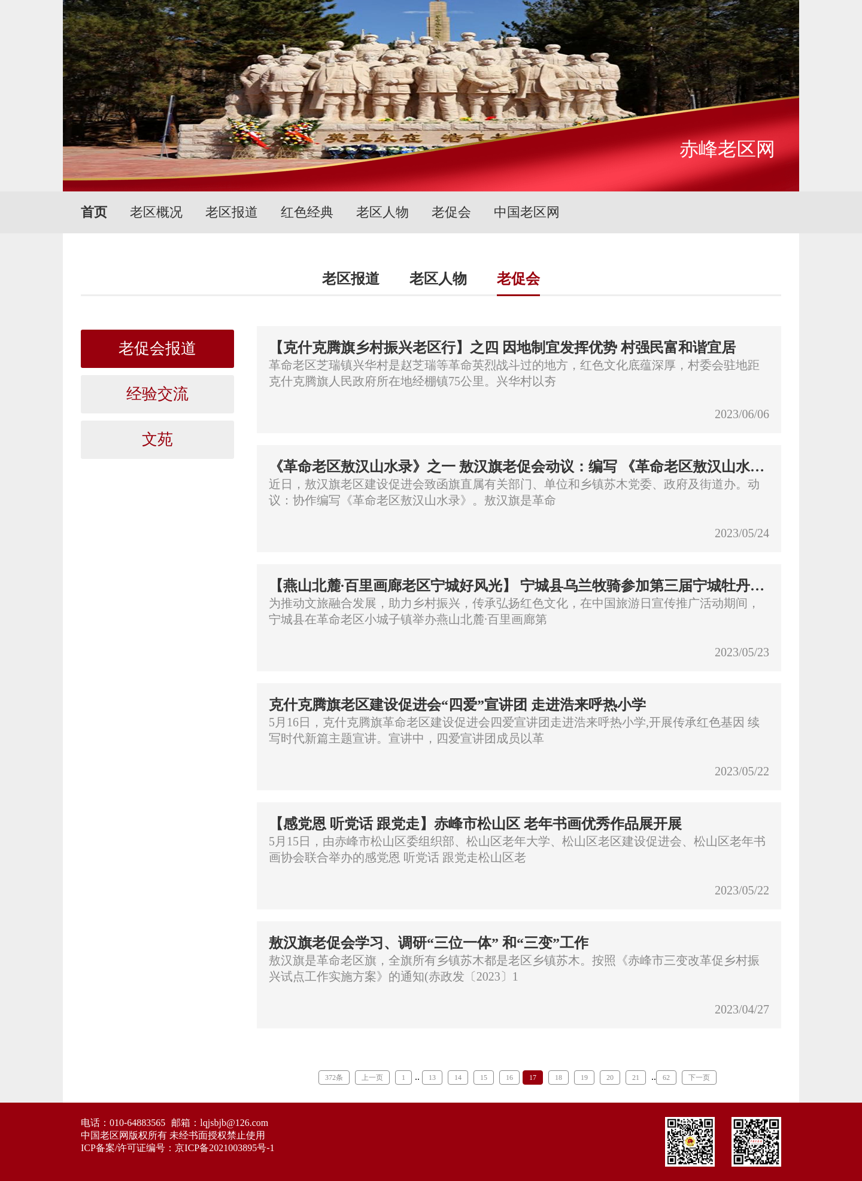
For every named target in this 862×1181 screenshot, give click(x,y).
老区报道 (231, 212)
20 (610, 1077)
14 (458, 1077)
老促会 (451, 212)
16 (509, 1077)
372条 (334, 1077)
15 (483, 1077)
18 (558, 1077)
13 (432, 1077)
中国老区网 (527, 212)
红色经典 (307, 212)
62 (666, 1077)
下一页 (699, 1077)
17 (532, 1077)
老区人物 (382, 212)
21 (635, 1077)
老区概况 (156, 212)
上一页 (372, 1077)
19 (584, 1077)
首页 (94, 212)
